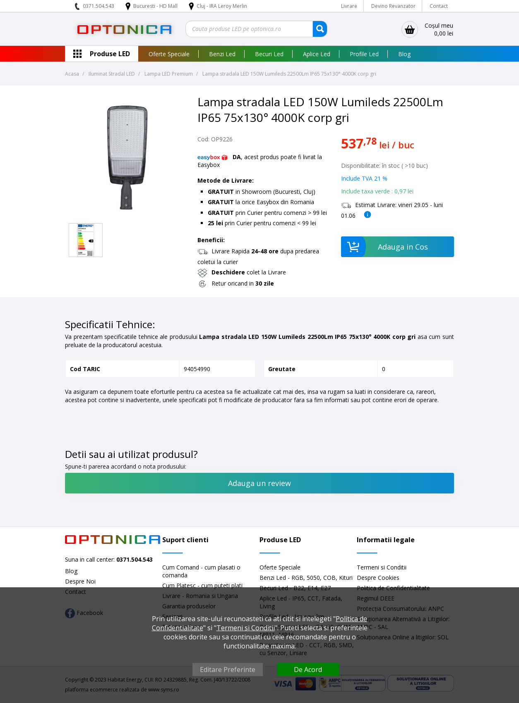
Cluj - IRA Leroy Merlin (222, 6)
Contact (439, 6)
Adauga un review (259, 483)
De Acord (308, 669)
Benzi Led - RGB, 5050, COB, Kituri (306, 577)
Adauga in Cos (384, 246)
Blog (404, 54)
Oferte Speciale (169, 54)
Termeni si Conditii (381, 567)
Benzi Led (222, 54)
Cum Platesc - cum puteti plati (202, 585)
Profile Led (364, 54)
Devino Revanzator (393, 6)
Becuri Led (269, 54)
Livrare (349, 6)
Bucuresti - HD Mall (156, 6)
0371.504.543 (98, 6)
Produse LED (110, 53)
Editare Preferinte (227, 669)
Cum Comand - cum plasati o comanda (201, 571)
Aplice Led (316, 54)
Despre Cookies (378, 577)
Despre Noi (80, 581)
